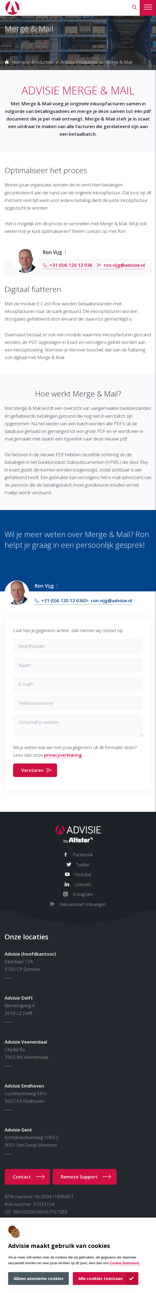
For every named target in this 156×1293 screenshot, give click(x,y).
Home (18, 62)
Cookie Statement (124, 1263)
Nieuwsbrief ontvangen (83, 904)
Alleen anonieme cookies (39, 1278)
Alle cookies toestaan (100, 1278)
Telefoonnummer (36, 703)
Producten (42, 62)
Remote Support (79, 1177)
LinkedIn (82, 884)
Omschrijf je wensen (38, 722)
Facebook (83, 854)
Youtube (82, 874)
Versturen (32, 770)
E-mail (25, 684)
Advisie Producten (79, 62)
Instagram (83, 894)
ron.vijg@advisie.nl (124, 265)
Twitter (83, 864)
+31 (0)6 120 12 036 (70, 265)
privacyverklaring (63, 755)
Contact (22, 1177)
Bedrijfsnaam (31, 646)
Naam (24, 665)
